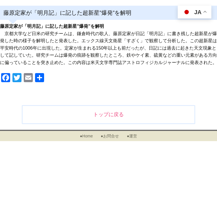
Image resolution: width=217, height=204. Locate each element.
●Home (86, 136)
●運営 (132, 136)
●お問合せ (110, 136)
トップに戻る (108, 114)
